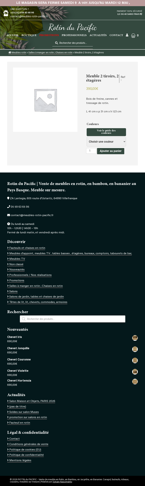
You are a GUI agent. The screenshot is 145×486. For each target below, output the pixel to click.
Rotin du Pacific (72, 27)
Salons (13, 291)
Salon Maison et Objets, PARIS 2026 (32, 401)
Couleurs (93, 124)
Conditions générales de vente (28, 444)
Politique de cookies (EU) (25, 449)
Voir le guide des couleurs (106, 132)
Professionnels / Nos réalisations (30, 275)
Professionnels (74, 35)
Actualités (98, 35)
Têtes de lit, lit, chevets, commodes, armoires (38, 302)
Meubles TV (17, 259)
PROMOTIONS (49, 35)
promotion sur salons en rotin (28, 417)
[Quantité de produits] (91, 151)
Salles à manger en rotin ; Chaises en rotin (50, 53)
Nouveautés (17, 269)
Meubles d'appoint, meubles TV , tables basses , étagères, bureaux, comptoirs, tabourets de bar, (70, 253)
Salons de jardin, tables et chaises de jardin (36, 296)
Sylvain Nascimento (62, 482)
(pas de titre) (17, 406)
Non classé (16, 264)
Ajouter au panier (111, 151)
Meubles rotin (17, 53)
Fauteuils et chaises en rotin (27, 248)
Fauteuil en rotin (19, 422)
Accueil (12, 35)
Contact (116, 35)
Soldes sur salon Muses (24, 412)
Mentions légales (20, 460)
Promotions (16, 280)
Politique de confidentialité (26, 455)
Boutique (29, 35)
